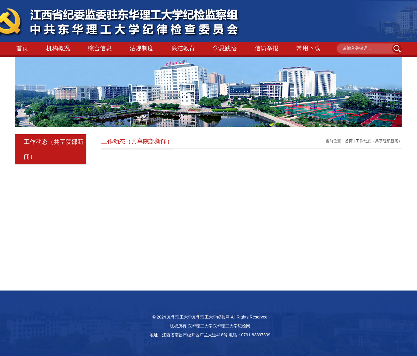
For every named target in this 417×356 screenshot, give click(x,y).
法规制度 (141, 48)
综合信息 (100, 48)
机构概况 (58, 48)
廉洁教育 (183, 48)
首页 (22, 48)
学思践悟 (225, 48)
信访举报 (266, 48)
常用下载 (308, 48)
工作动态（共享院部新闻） (379, 141)
